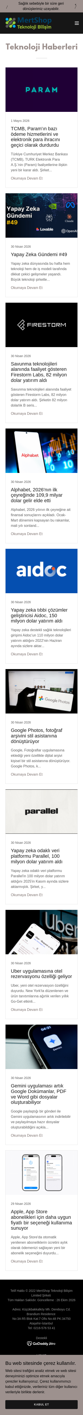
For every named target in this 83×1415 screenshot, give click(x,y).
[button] (76, 23)
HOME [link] (42, 1355)
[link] (28, 23)
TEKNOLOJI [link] (41, 1361)
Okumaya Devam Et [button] (26, 178)
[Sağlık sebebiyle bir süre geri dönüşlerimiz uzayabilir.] (41, 6)
